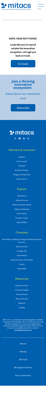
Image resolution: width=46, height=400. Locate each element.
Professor (21, 166)
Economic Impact (21, 218)
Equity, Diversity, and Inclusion (22, 260)
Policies (23, 343)
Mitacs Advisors (22, 246)
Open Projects (22, 213)
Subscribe (23, 108)
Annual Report (22, 255)
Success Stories (21, 294)
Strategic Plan (22, 251)
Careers (22, 264)
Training (22, 307)
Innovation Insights (21, 290)
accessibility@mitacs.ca (23, 330)
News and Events (22, 299)
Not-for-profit (22, 161)
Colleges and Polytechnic (22, 174)
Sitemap (23, 351)
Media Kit (21, 303)
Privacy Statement (23, 375)
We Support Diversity (23, 367)
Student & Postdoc (22, 170)
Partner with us (21, 179)
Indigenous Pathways (21, 209)
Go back (23, 64)
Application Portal (21, 285)
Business (22, 157)
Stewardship (21, 269)
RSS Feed (23, 359)
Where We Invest (22, 200)
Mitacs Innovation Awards (22, 205)
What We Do (21, 196)
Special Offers (22, 222)
